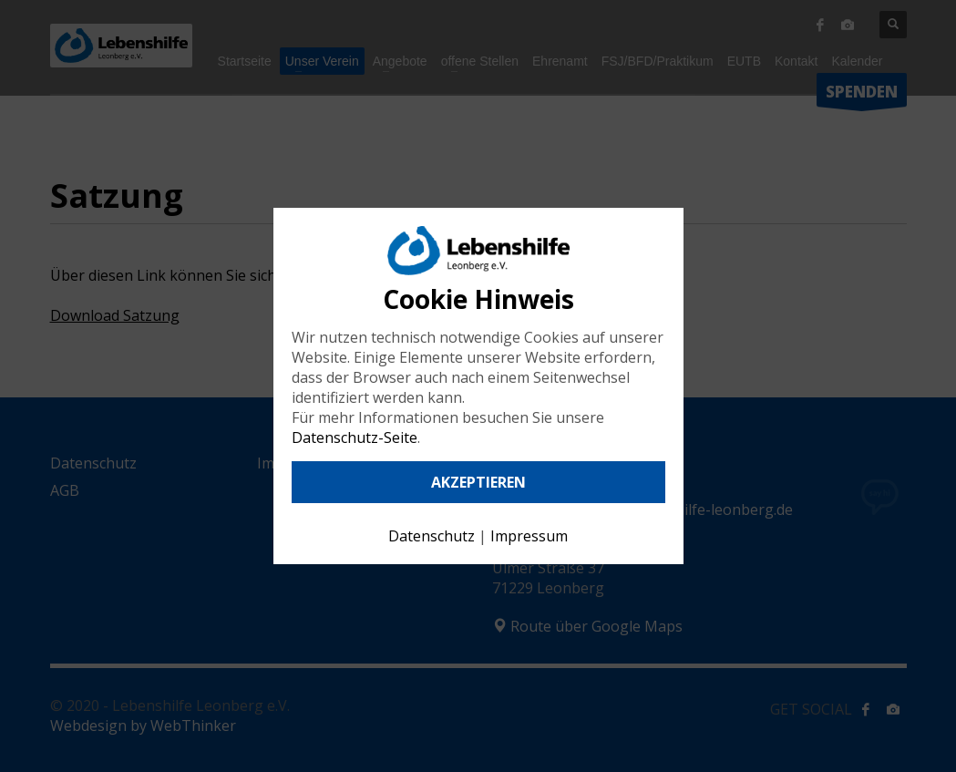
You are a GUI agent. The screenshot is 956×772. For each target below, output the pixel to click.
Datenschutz (431, 536)
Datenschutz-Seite (354, 437)
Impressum (529, 536)
